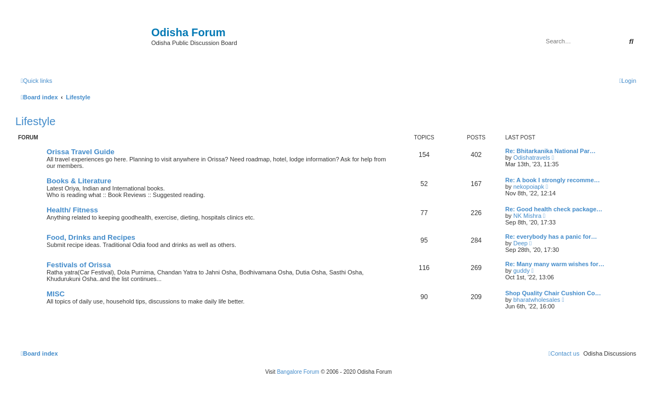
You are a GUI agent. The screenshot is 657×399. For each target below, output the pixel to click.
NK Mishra (527, 215)
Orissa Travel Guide (81, 152)
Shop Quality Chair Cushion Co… (553, 293)
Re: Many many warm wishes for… (554, 264)
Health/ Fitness (72, 210)
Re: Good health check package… (553, 209)
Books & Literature (79, 181)
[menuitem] (627, 80)
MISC (56, 294)
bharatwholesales (537, 299)
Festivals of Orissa (79, 265)
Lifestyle (35, 121)
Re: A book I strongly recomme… (552, 180)
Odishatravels (531, 157)
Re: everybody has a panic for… (551, 236)
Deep (520, 243)
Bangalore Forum (298, 372)
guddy (521, 270)
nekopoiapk (528, 186)
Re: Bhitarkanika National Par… (550, 151)
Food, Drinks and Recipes (91, 237)
